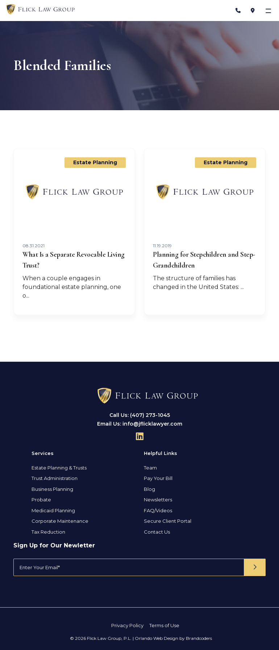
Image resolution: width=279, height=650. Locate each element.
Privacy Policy (127, 625)
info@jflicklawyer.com (152, 423)
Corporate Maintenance (60, 521)
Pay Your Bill (158, 478)
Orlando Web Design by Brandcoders (173, 638)
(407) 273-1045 (150, 414)
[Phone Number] (238, 10)
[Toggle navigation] (269, 10)
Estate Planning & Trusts (59, 467)
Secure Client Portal (167, 521)
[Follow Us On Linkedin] (139, 435)
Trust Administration (55, 478)
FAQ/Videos (158, 510)
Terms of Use (164, 625)
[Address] (252, 10)
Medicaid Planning (53, 510)
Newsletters (158, 499)
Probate (41, 499)
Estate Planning (95, 162)
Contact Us (157, 531)
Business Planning (52, 489)
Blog (149, 489)
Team (150, 467)
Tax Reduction (48, 531)
